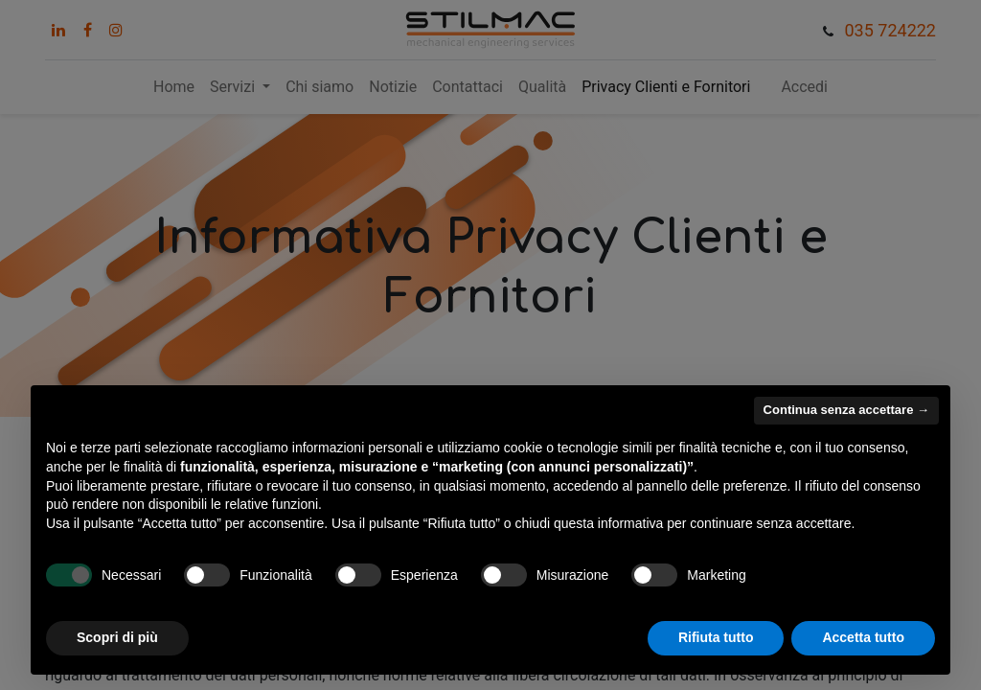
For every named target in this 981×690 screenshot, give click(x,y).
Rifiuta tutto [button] (716, 637)
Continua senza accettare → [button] (846, 409)
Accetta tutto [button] (863, 637)
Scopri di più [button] (117, 637)
